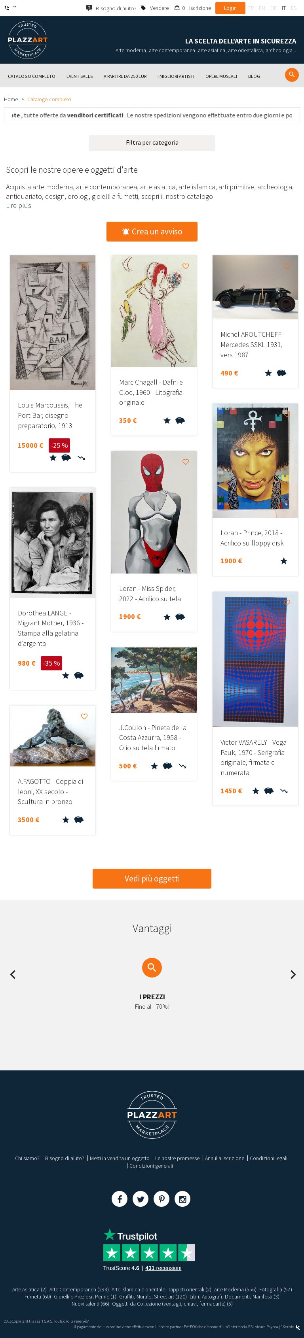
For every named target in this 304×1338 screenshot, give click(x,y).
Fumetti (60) (37, 1296)
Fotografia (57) (276, 1289)
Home (11, 99)
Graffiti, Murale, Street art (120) (153, 1296)
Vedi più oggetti (152, 878)
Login (230, 7)
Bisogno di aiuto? (64, 1158)
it (284, 7)
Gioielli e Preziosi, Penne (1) (84, 1296)
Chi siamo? (27, 1158)
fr (251, 7)
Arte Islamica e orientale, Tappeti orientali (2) (161, 1289)
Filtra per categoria (152, 142)
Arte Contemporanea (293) (78, 1289)
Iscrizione (200, 7)
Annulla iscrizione (224, 1158)
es (293, 7)
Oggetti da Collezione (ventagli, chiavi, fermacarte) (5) (172, 1303)
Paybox (272, 1326)
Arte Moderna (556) (235, 1289)
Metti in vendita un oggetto (120, 1158)
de (273, 7)
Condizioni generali (151, 1165)
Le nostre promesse (177, 1158)
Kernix (291, 1326)
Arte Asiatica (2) (29, 1289)
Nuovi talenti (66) (90, 1303)
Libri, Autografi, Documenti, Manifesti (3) (235, 1296)
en (262, 7)
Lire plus (18, 205)
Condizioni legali (268, 1158)
